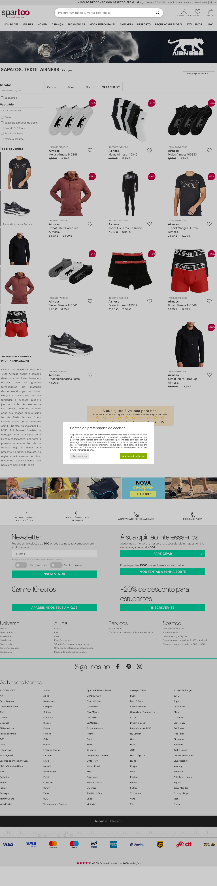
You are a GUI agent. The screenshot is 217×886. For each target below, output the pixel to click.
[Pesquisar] (157, 12)
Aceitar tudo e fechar (133, 456)
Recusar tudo (80, 456)
